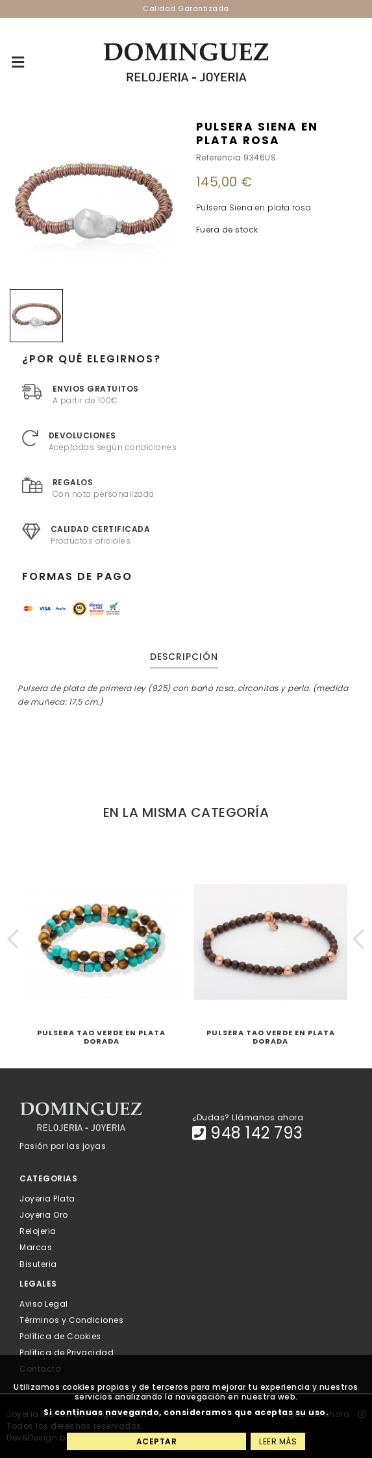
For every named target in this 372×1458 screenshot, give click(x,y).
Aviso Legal (43, 1303)
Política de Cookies (60, 1336)
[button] (13, 939)
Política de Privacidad (66, 1352)
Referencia (219, 157)
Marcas (35, 1247)
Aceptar (156, 1441)
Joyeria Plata (47, 1197)
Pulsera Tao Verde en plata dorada (101, 1036)
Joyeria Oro (43, 1214)
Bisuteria (38, 1263)
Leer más (278, 1441)
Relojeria (37, 1231)
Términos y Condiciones (71, 1319)
